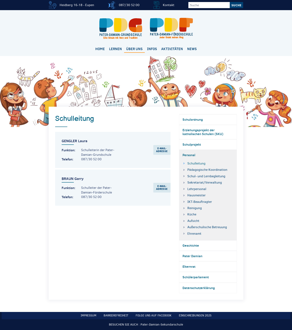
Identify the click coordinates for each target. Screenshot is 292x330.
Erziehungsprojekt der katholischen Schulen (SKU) (202, 132)
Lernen (115, 48)
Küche (191, 214)
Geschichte (190, 245)
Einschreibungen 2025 (195, 315)
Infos (152, 48)
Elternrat (188, 266)
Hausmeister (196, 195)
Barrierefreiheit (116, 315)
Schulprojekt (191, 144)
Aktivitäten (172, 48)
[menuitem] (100, 49)
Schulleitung (196, 163)
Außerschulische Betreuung (207, 227)
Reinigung (194, 208)
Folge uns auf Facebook (154, 315)
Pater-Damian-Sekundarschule (162, 324)
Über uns (134, 48)
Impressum (88, 315)
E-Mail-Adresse (161, 150)
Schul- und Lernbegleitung (206, 176)
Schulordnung (192, 119)
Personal (188, 155)
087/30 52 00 (129, 5)
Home (100, 48)
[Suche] (209, 5)
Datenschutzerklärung (198, 288)
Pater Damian (192, 256)
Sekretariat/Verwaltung (204, 182)
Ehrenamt (194, 233)
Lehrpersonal (196, 189)
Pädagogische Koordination (207, 170)
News (192, 48)
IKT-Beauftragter (199, 202)
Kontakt (168, 5)
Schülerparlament (195, 277)
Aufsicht (193, 221)
